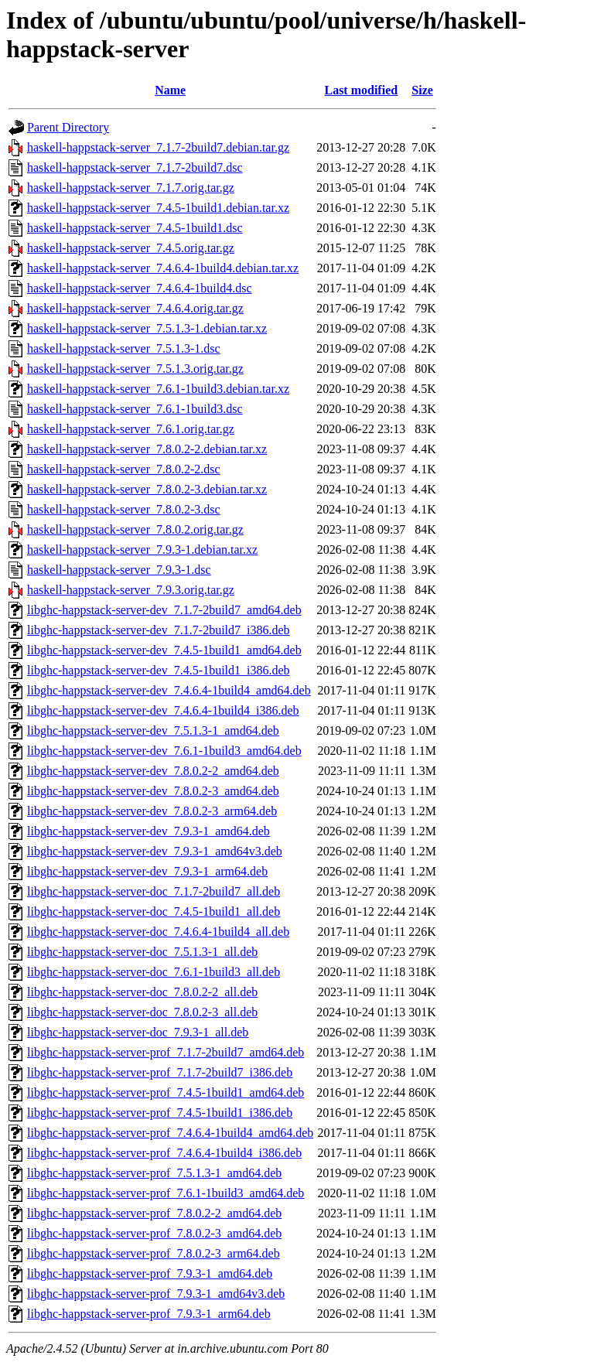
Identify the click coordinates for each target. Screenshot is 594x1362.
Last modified (361, 90)
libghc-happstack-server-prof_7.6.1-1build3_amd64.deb (165, 1193)
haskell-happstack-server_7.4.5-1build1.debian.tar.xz (158, 207)
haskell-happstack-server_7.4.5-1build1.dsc (135, 227)
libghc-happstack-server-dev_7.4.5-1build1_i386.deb (158, 670)
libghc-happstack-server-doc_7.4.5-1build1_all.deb (153, 911)
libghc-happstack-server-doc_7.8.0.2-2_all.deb (142, 991)
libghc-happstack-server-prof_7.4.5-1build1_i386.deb (159, 1112)
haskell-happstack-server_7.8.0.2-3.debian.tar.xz (147, 489)
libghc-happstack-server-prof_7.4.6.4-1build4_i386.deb (164, 1152)
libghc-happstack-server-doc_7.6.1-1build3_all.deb (153, 971)
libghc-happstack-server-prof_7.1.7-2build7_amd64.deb (165, 1052)
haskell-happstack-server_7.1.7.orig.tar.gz (130, 187)
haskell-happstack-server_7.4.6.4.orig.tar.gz (135, 308)
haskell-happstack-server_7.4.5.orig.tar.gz (130, 247)
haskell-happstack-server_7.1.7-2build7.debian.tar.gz (158, 147)
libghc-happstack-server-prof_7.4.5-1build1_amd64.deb (165, 1092)
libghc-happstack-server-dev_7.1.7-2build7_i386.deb (158, 630)
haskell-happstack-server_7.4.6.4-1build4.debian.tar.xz (163, 268)
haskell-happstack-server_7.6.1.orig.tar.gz (130, 428)
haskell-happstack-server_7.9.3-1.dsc (119, 569)
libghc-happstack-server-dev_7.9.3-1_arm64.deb (147, 871)
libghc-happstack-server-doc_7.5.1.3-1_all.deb (142, 951)
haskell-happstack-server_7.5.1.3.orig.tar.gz (135, 368)
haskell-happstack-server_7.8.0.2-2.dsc (123, 469)
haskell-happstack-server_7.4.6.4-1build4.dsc (139, 288)
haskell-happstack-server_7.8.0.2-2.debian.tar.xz (147, 449)
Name (170, 90)
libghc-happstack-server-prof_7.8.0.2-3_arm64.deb (153, 1253)
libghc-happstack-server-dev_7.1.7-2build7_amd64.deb (164, 609)
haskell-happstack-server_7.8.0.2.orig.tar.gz (135, 529)
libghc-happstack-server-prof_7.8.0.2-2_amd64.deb (154, 1213)
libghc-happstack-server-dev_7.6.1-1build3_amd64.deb (164, 750)
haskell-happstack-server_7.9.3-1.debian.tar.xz (142, 549)
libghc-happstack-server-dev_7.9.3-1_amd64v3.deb (154, 851)
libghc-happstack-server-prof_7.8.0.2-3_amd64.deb (154, 1233)
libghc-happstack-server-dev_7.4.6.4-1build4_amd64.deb (169, 690)
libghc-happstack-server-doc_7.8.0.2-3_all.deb (142, 1012)
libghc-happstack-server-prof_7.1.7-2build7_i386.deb (159, 1072)
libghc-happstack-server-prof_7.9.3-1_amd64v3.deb (156, 1293)
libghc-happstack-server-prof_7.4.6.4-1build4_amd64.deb (170, 1132)
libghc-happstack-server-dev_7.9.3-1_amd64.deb (148, 831)
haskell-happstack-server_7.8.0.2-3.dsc (123, 509)
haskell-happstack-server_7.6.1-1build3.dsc (135, 408)
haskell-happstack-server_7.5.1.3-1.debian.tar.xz (147, 328)
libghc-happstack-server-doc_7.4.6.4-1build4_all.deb (158, 931)
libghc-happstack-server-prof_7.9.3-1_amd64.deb (149, 1273)
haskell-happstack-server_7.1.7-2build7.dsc (135, 167)
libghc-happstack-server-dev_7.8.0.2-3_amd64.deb (153, 790)
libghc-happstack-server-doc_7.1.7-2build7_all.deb (153, 891)
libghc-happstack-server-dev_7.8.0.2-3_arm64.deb (152, 811)
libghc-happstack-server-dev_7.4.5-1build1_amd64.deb (164, 650)
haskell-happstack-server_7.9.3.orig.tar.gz (130, 589)
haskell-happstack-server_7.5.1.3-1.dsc (123, 348)
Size (422, 90)
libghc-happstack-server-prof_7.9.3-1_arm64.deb (149, 1313)
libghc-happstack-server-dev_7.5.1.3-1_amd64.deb (153, 730)
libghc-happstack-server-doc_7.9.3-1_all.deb (137, 1032)
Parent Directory (68, 127)
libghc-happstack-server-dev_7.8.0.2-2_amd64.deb (153, 770)
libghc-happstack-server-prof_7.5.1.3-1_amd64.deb (154, 1172)
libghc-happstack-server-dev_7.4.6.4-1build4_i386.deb (163, 710)
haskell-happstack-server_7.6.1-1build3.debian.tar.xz (158, 388)
